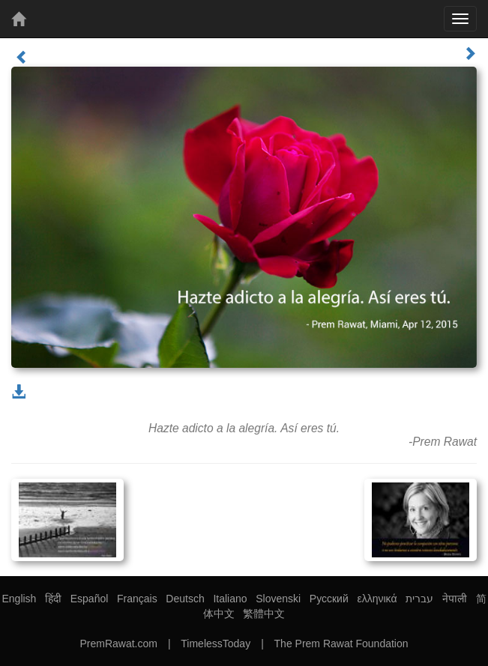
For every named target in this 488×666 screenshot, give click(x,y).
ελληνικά (377, 599)
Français (137, 599)
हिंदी (53, 599)
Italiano (230, 599)
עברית (419, 599)
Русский (329, 599)
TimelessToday (215, 644)
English (18, 599)
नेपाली (454, 599)
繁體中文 (264, 614)
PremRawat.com (118, 644)
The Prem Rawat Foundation (341, 644)
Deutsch (185, 599)
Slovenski (278, 599)
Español (89, 599)
